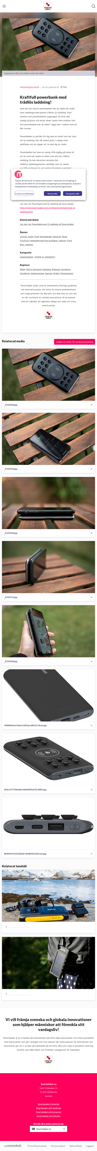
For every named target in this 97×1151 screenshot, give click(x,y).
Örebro (56, 273)
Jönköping (46, 269)
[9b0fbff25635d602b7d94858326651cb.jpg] (48, 824)
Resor (64, 236)
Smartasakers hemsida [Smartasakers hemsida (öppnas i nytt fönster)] (48, 1104)
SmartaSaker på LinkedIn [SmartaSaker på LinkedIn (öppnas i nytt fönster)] (48, 1116)
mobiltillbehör (26, 257)
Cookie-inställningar (24, 193)
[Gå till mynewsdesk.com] (13, 1146)
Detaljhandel (46, 236)
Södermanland (37, 273)
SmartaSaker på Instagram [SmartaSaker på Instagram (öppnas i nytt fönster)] (48, 1112)
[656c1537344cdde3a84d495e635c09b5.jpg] (48, 759)
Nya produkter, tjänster (55, 240)
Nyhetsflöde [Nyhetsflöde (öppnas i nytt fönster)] (76, 1146)
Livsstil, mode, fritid (29, 236)
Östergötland (66, 273)
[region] (48, 184)
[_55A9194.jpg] (48, 439)
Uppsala (49, 273)
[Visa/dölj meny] (4, 6)
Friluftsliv (24, 240)
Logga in (90, 1146)
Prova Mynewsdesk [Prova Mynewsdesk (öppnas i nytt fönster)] (37, 1146)
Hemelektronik (37, 240)
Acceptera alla (72, 193)
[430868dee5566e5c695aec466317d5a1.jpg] (48, 695)
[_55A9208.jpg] (48, 375)
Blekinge (56, 269)
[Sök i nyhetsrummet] (94, 6)
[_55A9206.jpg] (48, 503)
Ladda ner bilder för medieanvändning (74, 341)
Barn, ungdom (26, 244)
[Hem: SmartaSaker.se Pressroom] (47, 6)
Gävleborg (66, 269)
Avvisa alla (52, 193)
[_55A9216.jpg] (48, 567)
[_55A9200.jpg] (48, 631)
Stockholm (25, 273)
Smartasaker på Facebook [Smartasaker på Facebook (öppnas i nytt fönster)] (48, 1108)
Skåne (22, 269)
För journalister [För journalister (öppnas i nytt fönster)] (58, 1146)
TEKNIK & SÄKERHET (44, 257)
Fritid (69, 240)
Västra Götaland (33, 269)
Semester (57, 236)
